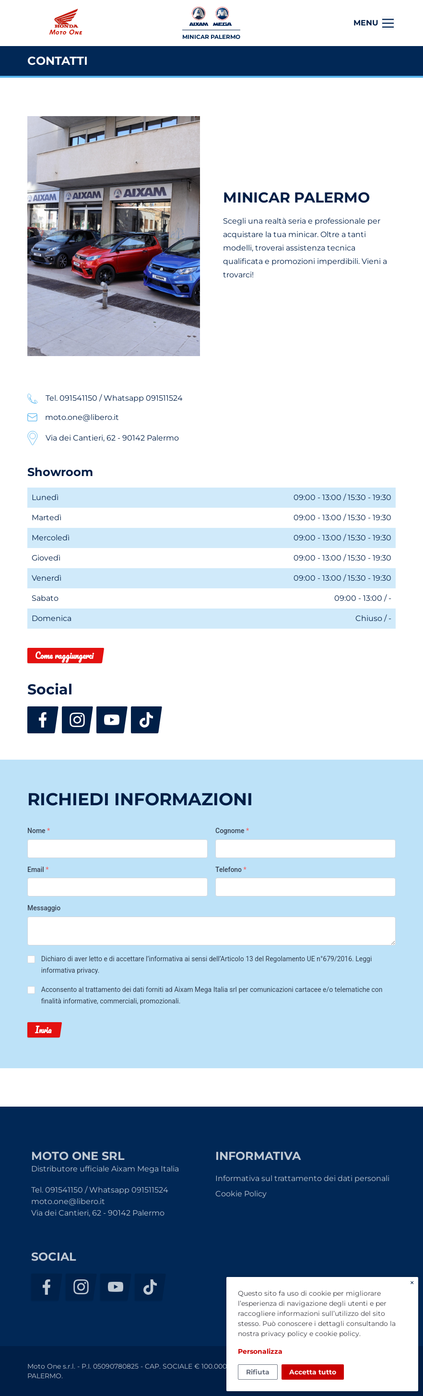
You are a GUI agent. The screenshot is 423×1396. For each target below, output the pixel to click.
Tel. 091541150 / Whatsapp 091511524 (99, 1189)
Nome (38, 831)
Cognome (232, 831)
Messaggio (43, 908)
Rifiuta (258, 1372)
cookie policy (337, 1333)
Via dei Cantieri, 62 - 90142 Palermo (97, 1212)
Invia (43, 1030)
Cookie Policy (241, 1193)
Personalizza (260, 1351)
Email (38, 869)
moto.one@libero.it (68, 1201)
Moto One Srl (65, 23)
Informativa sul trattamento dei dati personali (302, 1178)
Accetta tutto (312, 1372)
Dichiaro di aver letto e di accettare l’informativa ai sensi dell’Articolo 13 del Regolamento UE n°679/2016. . (206, 964)
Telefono (231, 869)
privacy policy (284, 1333)
